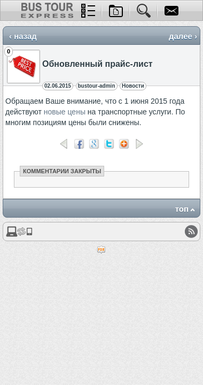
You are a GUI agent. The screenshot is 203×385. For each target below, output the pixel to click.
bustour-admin (96, 86)
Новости (133, 86)
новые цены (64, 111)
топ (182, 208)
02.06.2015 (57, 86)
